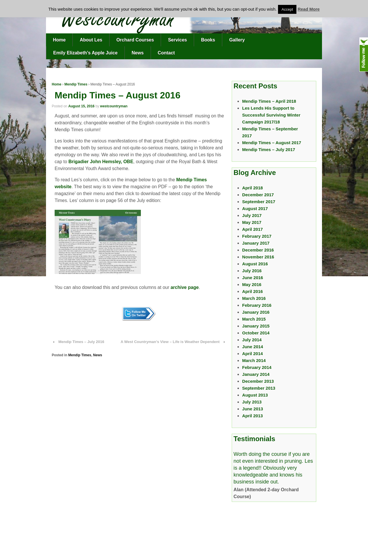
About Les (91, 39)
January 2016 (255, 312)
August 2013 (255, 395)
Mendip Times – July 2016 (81, 342)
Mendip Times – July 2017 (268, 149)
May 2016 (251, 284)
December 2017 (258, 194)
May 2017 (251, 222)
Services (177, 39)
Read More (309, 9)
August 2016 (255, 263)
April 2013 (252, 415)
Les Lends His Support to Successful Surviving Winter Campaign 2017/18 (271, 115)
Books (208, 39)
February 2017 (256, 236)
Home (59, 39)
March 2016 (254, 298)
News (138, 52)
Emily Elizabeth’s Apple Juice (85, 52)
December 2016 (258, 249)
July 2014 (252, 339)
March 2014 (254, 360)
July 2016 (252, 270)
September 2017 (258, 201)
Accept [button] (287, 9)
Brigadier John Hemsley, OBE (100, 161)
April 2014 (252, 353)
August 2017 (255, 208)
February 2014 (256, 367)
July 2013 (252, 401)
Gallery (237, 39)
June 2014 (252, 346)
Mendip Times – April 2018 (269, 101)
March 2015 (254, 319)
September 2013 (258, 388)
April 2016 (252, 291)
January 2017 (255, 243)
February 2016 (256, 305)
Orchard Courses (135, 39)
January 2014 (255, 374)
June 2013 (252, 408)
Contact (166, 52)
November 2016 (258, 256)
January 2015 (255, 325)
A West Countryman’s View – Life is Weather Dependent (170, 342)
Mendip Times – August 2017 (271, 142)
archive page (184, 287)
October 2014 (255, 332)
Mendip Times (75, 84)
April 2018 (252, 187)
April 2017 (252, 229)
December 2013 (258, 381)
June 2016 (252, 277)
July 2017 (252, 215)
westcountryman (113, 106)
